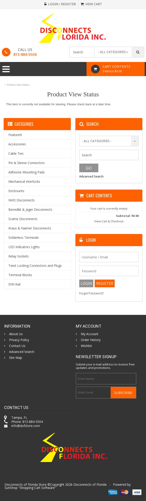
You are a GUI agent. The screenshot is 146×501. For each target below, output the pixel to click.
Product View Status (18, 84)
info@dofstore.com (25, 426)
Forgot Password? (91, 293)
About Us (16, 334)
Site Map (15, 358)
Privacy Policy (19, 340)
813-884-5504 (25, 54)
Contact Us (17, 346)
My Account (89, 334)
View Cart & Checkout (109, 221)
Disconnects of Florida (89, 484)
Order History (91, 340)
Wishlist (86, 346)
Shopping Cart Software (37, 488)
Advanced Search (91, 176)
